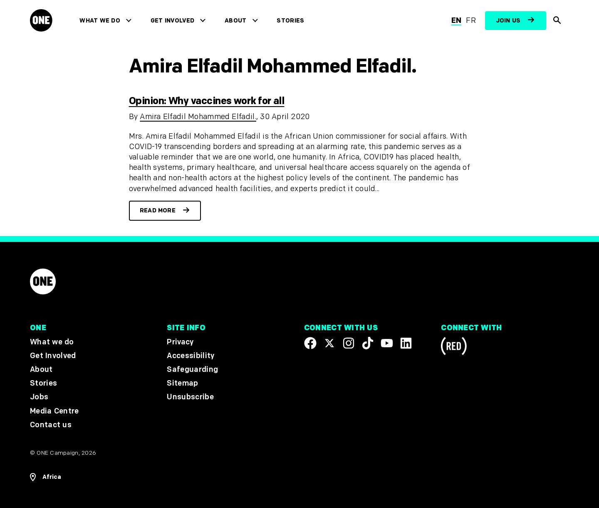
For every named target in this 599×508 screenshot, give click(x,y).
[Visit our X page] (329, 343)
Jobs (39, 397)
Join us (508, 20)
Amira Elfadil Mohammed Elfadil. (198, 116)
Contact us (51, 425)
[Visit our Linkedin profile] (406, 343)
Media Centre (54, 411)
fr (471, 20)
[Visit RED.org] (454, 347)
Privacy (180, 342)
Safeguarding (192, 369)
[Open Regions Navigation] (45, 477)
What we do (99, 20)
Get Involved (172, 20)
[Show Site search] (557, 20)
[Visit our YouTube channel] (387, 343)
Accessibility (190, 355)
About (236, 20)
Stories (290, 20)
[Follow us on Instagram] (348, 343)
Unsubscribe (190, 397)
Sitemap (182, 383)
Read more (158, 210)
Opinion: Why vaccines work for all (207, 101)
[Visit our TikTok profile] (367, 343)
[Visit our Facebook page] (310, 343)
